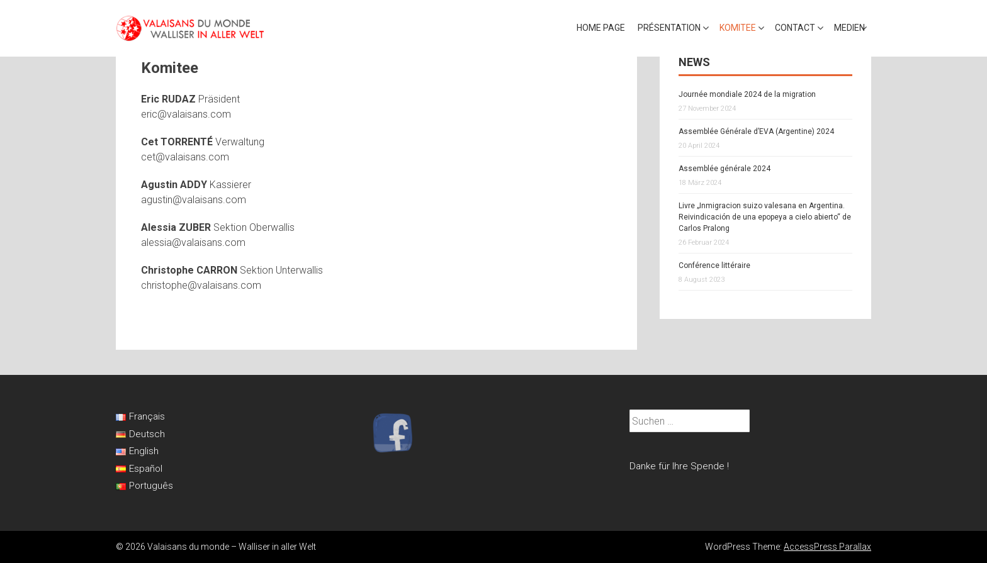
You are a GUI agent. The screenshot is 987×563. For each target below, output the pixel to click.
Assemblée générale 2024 (724, 168)
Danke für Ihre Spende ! (679, 466)
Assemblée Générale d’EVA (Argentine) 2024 (756, 131)
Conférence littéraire (714, 265)
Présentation (669, 28)
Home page (601, 28)
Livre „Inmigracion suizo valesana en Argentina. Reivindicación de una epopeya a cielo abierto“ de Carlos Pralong (765, 217)
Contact (795, 28)
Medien (849, 28)
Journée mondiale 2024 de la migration (747, 94)
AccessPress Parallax (827, 547)
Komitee (737, 28)
